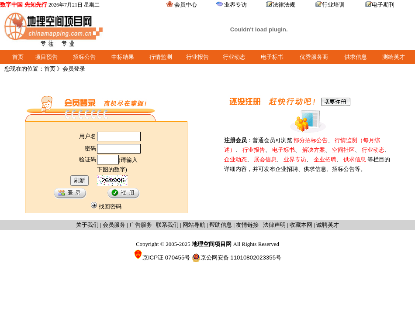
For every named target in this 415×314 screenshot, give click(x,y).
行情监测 (160, 57)
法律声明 (274, 225)
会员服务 (114, 225)
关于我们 (87, 225)
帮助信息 (220, 225)
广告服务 (140, 225)
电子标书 (272, 57)
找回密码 (110, 206)
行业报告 (197, 57)
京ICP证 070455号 (162, 257)
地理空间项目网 (212, 244)
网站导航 (194, 225)
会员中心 (185, 4)
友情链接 (248, 225)
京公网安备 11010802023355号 (236, 257)
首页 (18, 57)
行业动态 (234, 57)
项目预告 (46, 57)
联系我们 (167, 225)
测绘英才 (393, 57)
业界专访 (235, 4)
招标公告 (84, 57)
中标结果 (122, 57)
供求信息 (355, 57)
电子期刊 (383, 4)
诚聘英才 (327, 225)
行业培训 (333, 4)
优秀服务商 (314, 57)
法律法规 (284, 4)
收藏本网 (301, 225)
